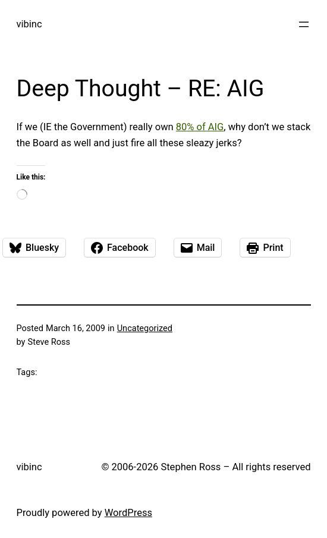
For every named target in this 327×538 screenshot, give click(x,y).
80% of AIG (200, 127)
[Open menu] (304, 24)
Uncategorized (144, 328)
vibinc (29, 24)
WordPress (128, 512)
